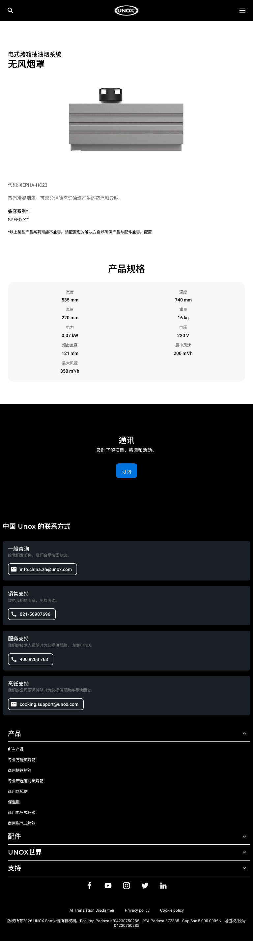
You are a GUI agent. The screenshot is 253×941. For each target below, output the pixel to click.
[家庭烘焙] (126, 10)
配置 (148, 232)
